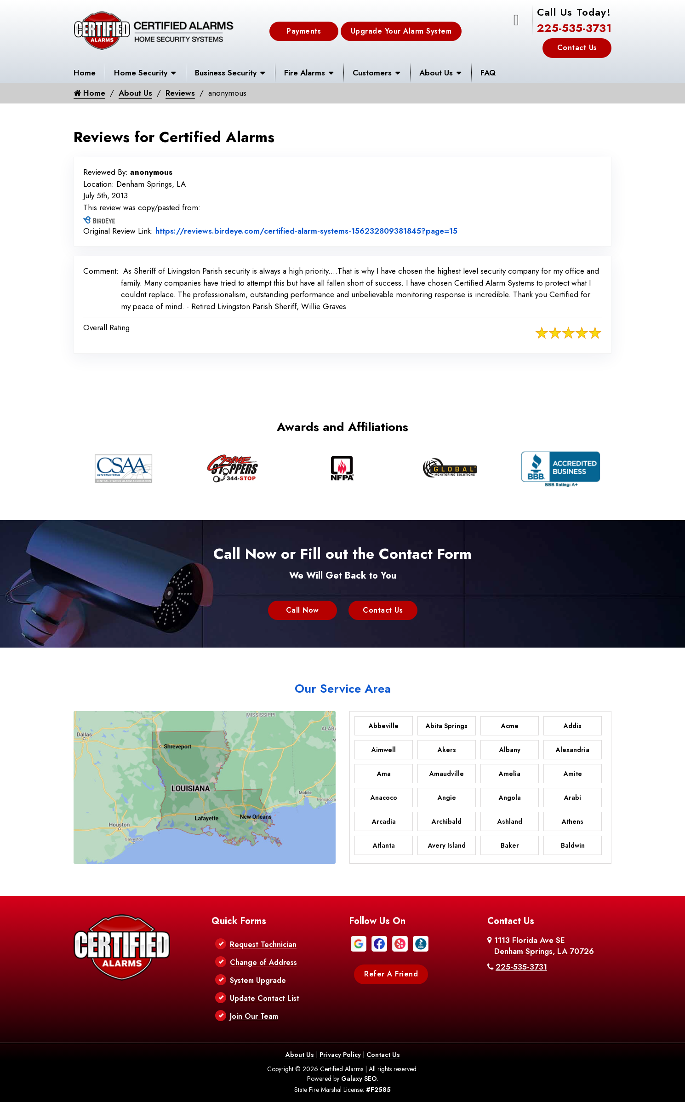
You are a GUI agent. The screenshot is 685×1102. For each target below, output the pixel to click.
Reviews (180, 92)
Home (85, 72)
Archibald (447, 821)
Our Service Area (343, 688)
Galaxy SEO (359, 1078)
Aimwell (383, 749)
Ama (384, 773)
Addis (573, 725)
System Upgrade (258, 980)
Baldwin (573, 845)
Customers (372, 72)
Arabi (572, 797)
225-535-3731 (574, 28)
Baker (510, 845)
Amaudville (446, 773)
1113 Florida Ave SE (544, 946)
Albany (509, 749)
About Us (436, 72)
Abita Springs (447, 725)
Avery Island (447, 845)
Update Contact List (264, 998)
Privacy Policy (340, 1054)
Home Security (140, 72)
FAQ (488, 72)
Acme (510, 725)
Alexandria (572, 749)
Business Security (226, 72)
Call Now (302, 610)
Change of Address (263, 962)
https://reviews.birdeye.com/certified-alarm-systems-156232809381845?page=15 (306, 230)
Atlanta (384, 845)
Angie (447, 797)
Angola (510, 797)
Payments (303, 31)
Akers (447, 749)
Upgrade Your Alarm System (401, 31)
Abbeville (384, 725)
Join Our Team (254, 1016)
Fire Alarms (304, 72)
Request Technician (263, 944)
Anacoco (384, 797)
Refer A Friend (391, 974)
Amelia (509, 773)
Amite (573, 773)
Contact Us (577, 47)
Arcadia (384, 821)
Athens (572, 821)
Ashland (509, 821)
